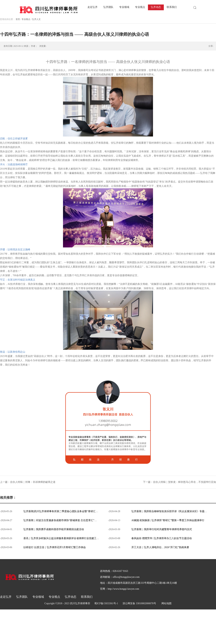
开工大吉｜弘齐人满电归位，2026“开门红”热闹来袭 (160, 547)
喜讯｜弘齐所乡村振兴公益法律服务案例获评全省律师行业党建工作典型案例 (66, 538)
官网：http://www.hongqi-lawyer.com (119, 589)
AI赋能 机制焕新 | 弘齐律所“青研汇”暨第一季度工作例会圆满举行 (167, 520)
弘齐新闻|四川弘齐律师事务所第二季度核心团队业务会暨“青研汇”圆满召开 (65, 511)
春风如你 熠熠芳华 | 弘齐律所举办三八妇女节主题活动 (161, 538)
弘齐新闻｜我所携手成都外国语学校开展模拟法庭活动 (53, 529)
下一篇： (179, 482)
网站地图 (166, 603)
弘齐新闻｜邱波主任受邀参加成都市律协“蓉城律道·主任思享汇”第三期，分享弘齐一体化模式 (75, 520)
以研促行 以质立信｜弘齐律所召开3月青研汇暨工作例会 (54, 547)
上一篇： (27, 482)
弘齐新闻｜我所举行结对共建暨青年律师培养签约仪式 (161, 529)
